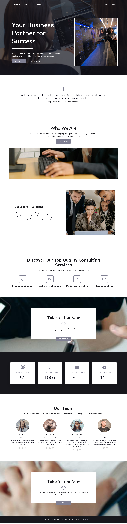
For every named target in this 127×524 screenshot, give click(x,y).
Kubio (86, 520)
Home (106, 5)
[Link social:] (19, 448)
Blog (113, 5)
